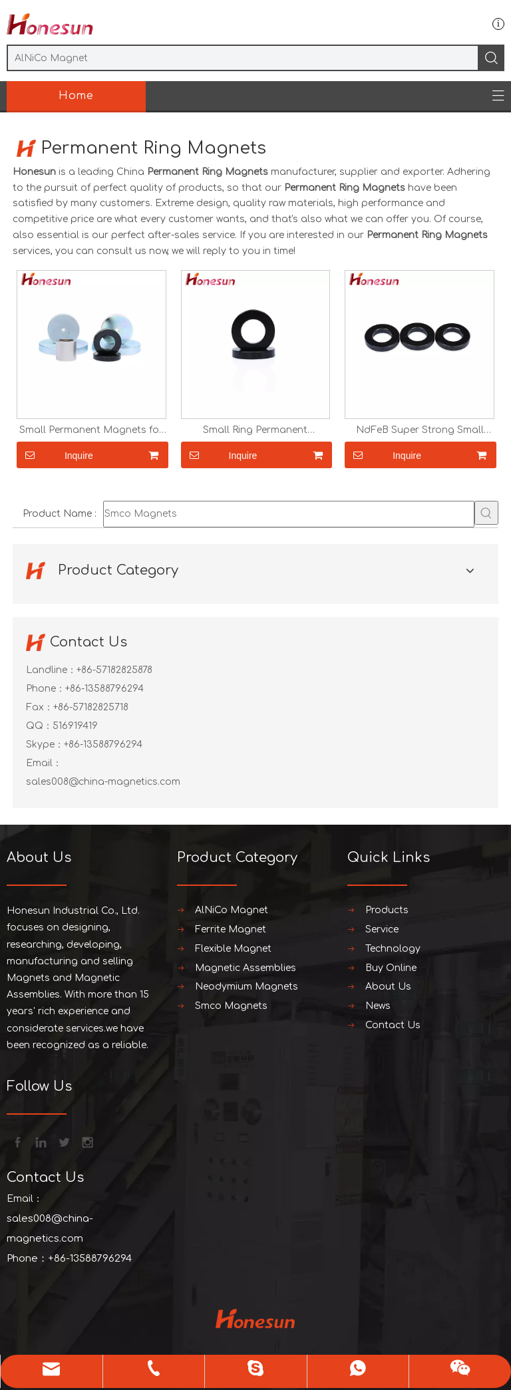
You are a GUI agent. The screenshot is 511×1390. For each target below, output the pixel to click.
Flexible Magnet (233, 949)
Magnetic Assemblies (245, 968)
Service (382, 929)
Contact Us (393, 1025)
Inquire (55, 455)
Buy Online (391, 968)
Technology (393, 949)
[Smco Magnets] (288, 514)
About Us (388, 987)
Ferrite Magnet (230, 929)
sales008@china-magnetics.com (103, 782)
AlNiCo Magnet (231, 910)
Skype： (45, 745)
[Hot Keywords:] (486, 513)
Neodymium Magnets (246, 987)
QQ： (39, 726)
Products (387, 910)
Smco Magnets (231, 1006)
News (378, 1006)
